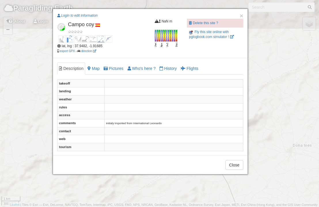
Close (234, 165)
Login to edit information (77, 16)
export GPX (67, 51)
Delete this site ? (203, 23)
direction (88, 51)
